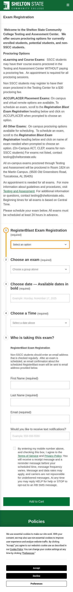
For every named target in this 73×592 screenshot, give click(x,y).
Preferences (36, 584)
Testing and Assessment (19, 191)
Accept (36, 568)
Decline (36, 576)
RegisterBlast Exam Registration (39, 232)
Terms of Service (28, 455)
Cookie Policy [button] (16, 549)
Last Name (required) (24, 395)
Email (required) (21, 412)
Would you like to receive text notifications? (38, 429)
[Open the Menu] (68, 5)
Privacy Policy (52, 455)
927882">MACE (40, 244)
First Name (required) (24, 378)
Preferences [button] (28, 553)
